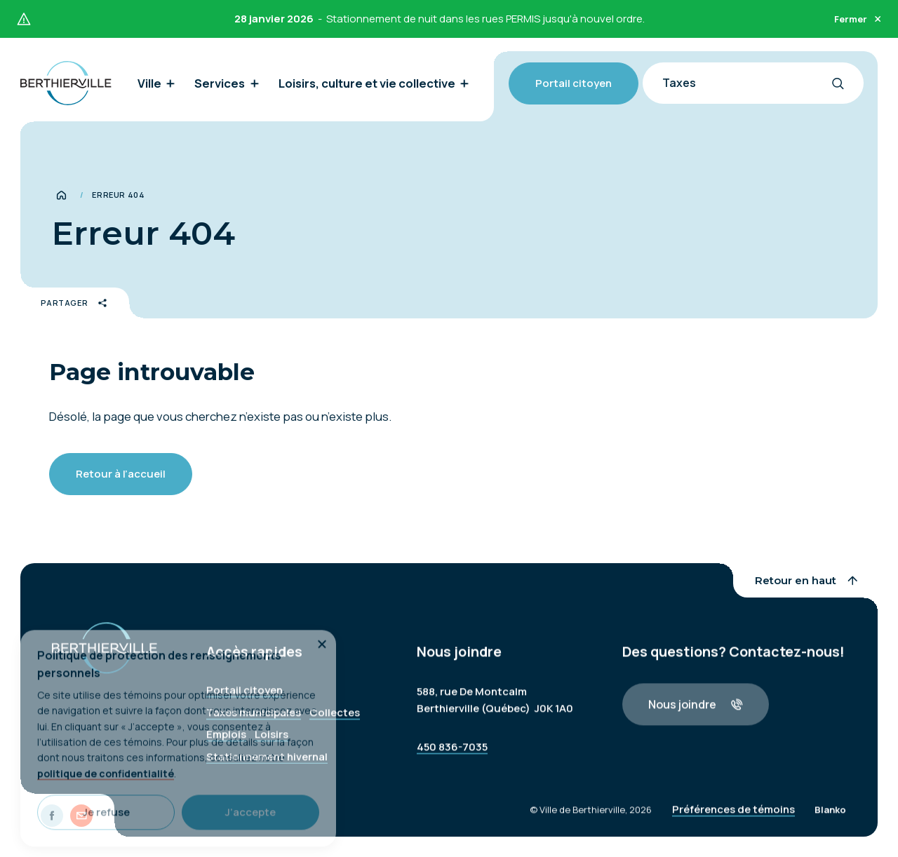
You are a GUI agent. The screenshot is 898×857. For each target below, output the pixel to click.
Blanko (830, 817)
